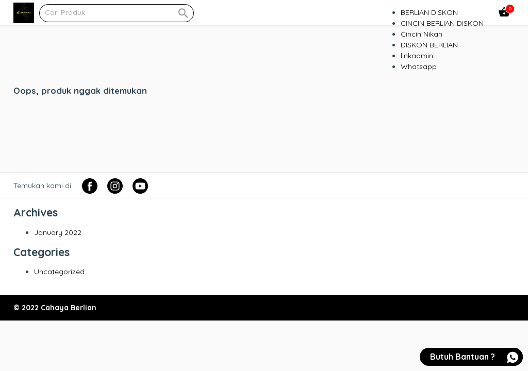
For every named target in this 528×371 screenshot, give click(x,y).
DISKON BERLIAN (429, 44)
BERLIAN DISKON (429, 12)
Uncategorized (59, 271)
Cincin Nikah (421, 34)
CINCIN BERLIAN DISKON (442, 23)
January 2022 (57, 232)
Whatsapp (419, 66)
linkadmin (417, 55)
